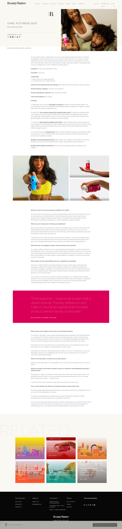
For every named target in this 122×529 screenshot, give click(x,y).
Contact (96, 3)
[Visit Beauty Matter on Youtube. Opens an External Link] (94, 505)
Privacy (69, 507)
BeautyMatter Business (15, 27)
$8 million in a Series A (56, 104)
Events (68, 3)
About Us (35, 501)
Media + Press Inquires (58, 509)
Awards (74, 3)
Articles (18, 501)
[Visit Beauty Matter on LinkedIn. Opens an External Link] (84, 505)
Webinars (81, 3)
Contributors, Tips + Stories (57, 506)
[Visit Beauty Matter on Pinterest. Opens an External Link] (92, 505)
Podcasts (61, 3)
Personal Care (19, 48)
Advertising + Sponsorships (55, 502)
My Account (71, 501)
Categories (45, 3)
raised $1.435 (50, 132)
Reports (53, 3)
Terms (69, 504)
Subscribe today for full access (105, 525)
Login (112, 3)
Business (37, 3)
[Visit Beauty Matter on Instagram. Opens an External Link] (86, 505)
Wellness (28, 48)
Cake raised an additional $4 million (50, 122)
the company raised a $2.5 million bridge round (55, 112)
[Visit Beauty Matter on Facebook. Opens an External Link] (88, 505)
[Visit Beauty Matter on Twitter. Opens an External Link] (90, 505)
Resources (10, 48)
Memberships (105, 3)
